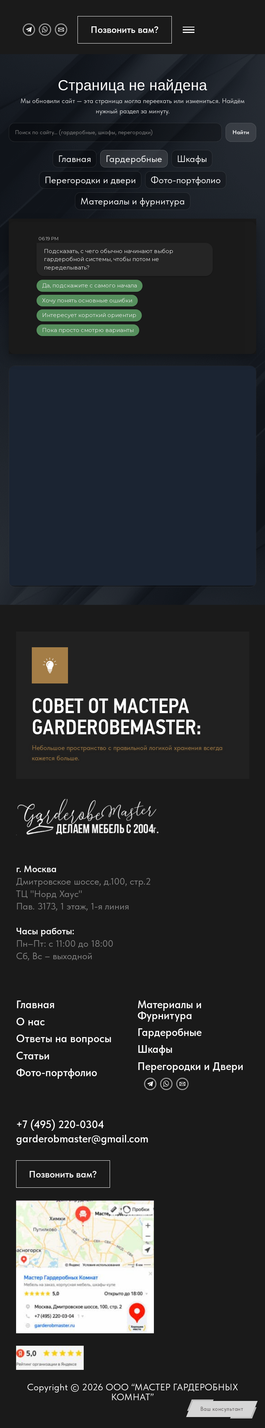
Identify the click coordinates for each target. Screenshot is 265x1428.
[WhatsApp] (45, 29)
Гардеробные (134, 158)
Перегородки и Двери (190, 1066)
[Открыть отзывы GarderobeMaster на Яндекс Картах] (50, 1357)
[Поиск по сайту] (115, 132)
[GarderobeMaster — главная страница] (125, 824)
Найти (240, 132)
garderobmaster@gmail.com (82, 1138)
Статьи (33, 1055)
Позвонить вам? (125, 29)
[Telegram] (29, 29)
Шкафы (192, 158)
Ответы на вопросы (63, 1038)
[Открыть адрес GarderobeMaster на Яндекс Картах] (85, 1267)
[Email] (61, 29)
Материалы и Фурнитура (169, 1009)
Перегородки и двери (90, 179)
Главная (74, 158)
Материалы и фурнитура (132, 201)
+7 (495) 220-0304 (60, 1124)
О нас (30, 1021)
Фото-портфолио (186, 179)
